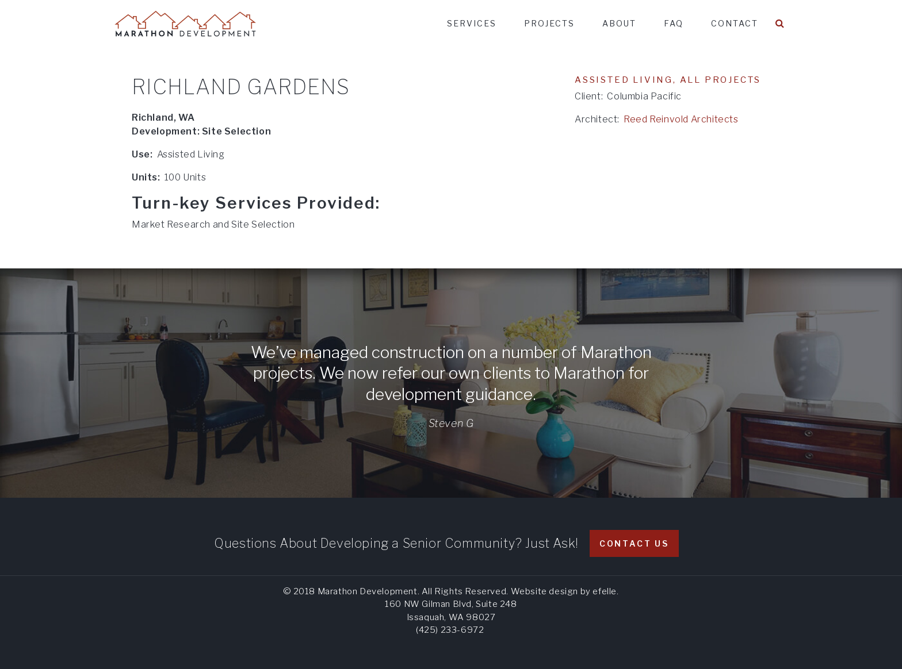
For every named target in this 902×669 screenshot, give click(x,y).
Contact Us (634, 543)
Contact (734, 23)
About (619, 23)
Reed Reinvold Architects (681, 119)
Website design (544, 591)
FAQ (673, 23)
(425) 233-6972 (450, 630)
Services (471, 23)
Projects (549, 23)
